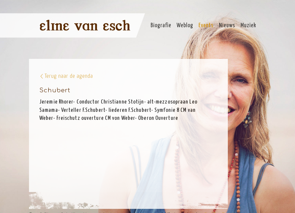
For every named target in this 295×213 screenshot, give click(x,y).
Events (206, 25)
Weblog (185, 25)
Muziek (248, 25)
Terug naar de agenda (69, 76)
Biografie (161, 25)
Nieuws (227, 25)
